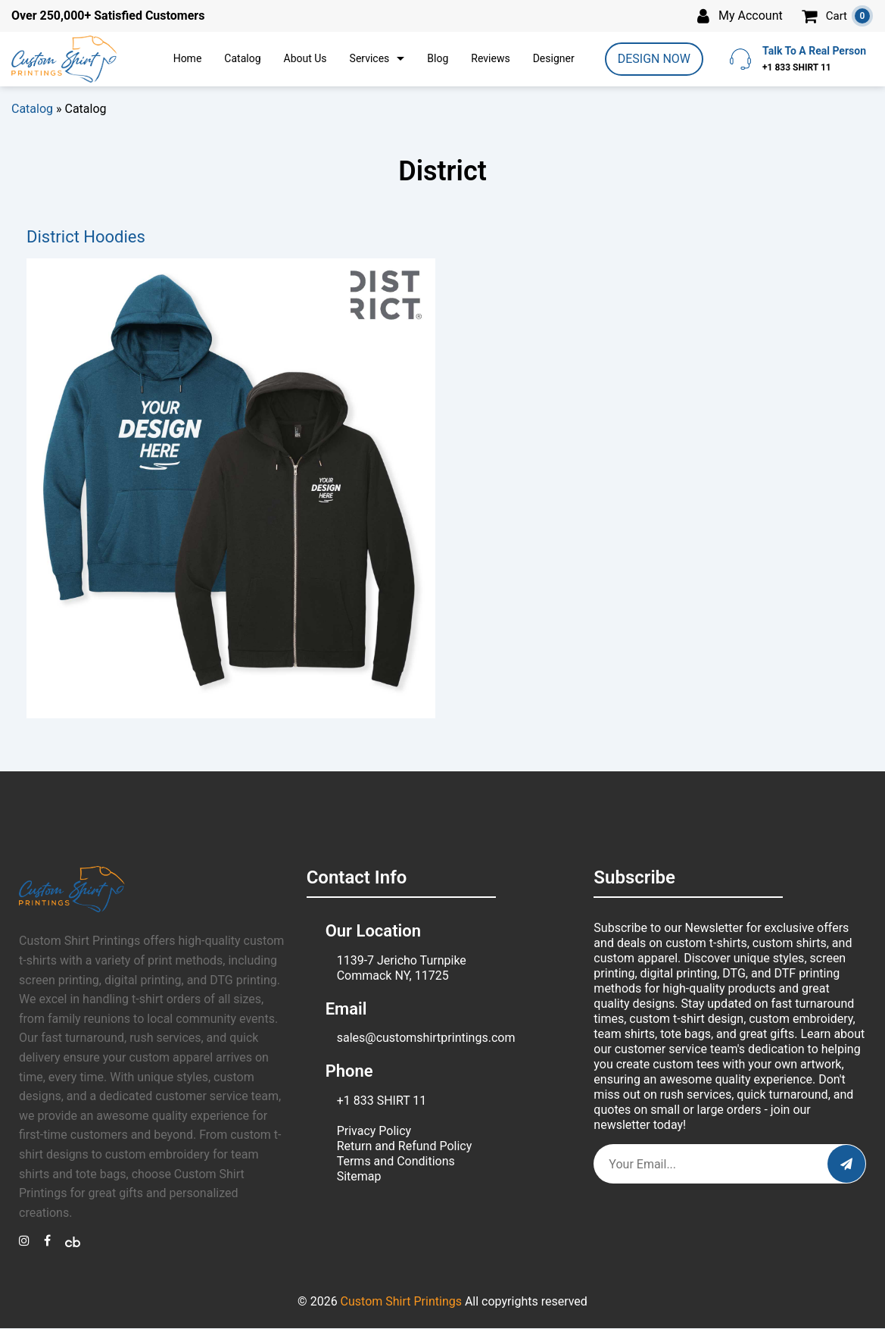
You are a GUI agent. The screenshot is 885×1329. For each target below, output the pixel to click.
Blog (437, 58)
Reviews (490, 58)
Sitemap (359, 1176)
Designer (554, 58)
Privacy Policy (374, 1131)
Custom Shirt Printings (401, 1301)
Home (187, 58)
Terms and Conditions (396, 1161)
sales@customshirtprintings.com (426, 1037)
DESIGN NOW (654, 59)
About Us (305, 58)
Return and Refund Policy (404, 1146)
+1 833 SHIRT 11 (382, 1100)
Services (370, 58)
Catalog (242, 58)
